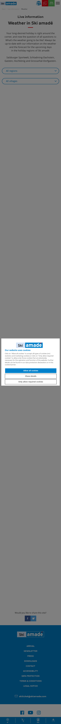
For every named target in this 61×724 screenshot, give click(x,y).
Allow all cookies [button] (30, 370)
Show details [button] (30, 376)
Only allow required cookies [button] (30, 381)
